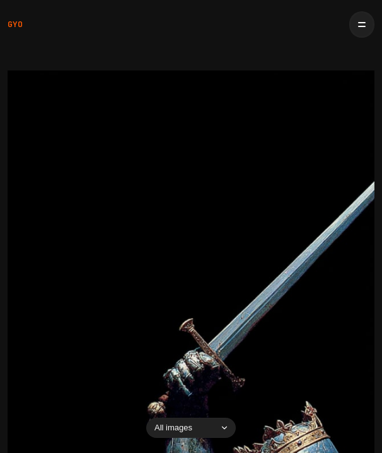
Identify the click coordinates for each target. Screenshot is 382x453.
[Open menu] (362, 24)
